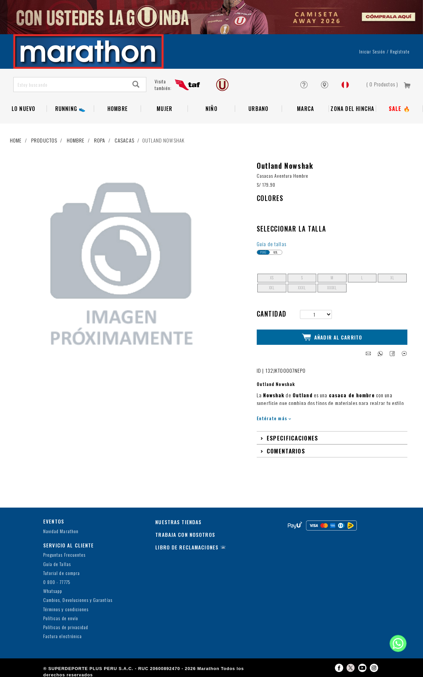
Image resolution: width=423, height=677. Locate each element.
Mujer (164, 109)
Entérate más (274, 416)
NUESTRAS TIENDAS (178, 520)
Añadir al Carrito (332, 336)
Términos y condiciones (65, 608)
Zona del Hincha (352, 109)
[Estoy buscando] (70, 84)
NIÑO (211, 109)
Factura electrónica (62, 635)
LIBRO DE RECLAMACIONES (186, 545)
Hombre (117, 109)
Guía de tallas (271, 243)
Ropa (99, 140)
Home (16, 140)
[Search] (136, 84)
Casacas (124, 140)
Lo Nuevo (24, 109)
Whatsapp (52, 590)
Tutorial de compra (61, 571)
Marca (305, 109)
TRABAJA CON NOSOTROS (185, 533)
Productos (44, 140)
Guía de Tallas (57, 562)
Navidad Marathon (60, 529)
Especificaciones (292, 436)
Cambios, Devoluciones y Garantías (77, 599)
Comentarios (286, 449)
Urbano (258, 109)
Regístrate (400, 51)
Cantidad (272, 314)
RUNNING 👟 (70, 109)
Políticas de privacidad (65, 626)
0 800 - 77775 (56, 580)
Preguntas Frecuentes (64, 553)
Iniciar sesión (372, 51)
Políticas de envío (60, 617)
